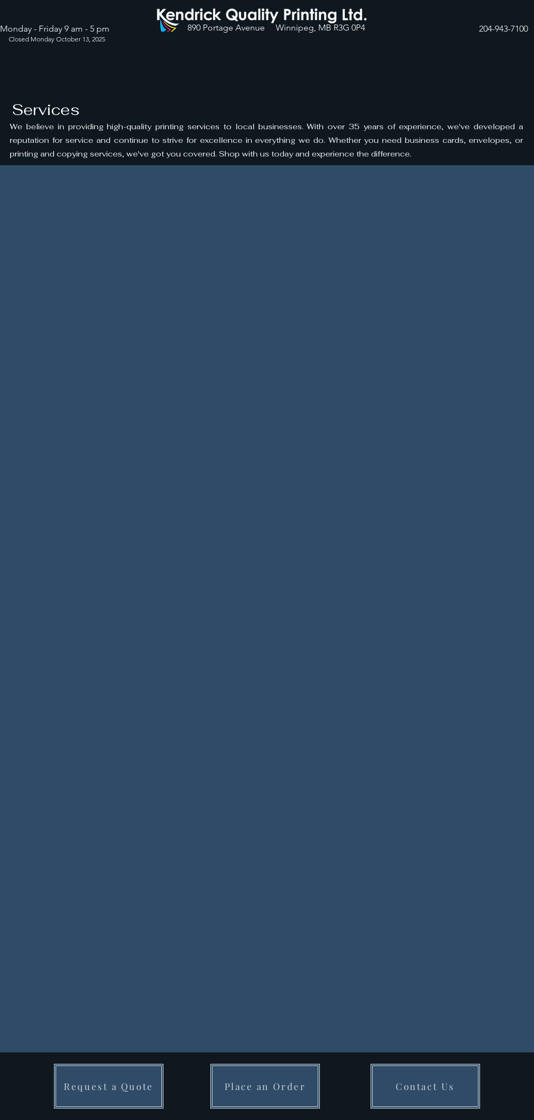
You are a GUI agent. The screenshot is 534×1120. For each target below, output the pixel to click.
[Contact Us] (425, 1086)
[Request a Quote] (108, 1086)
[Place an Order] (265, 1086)
